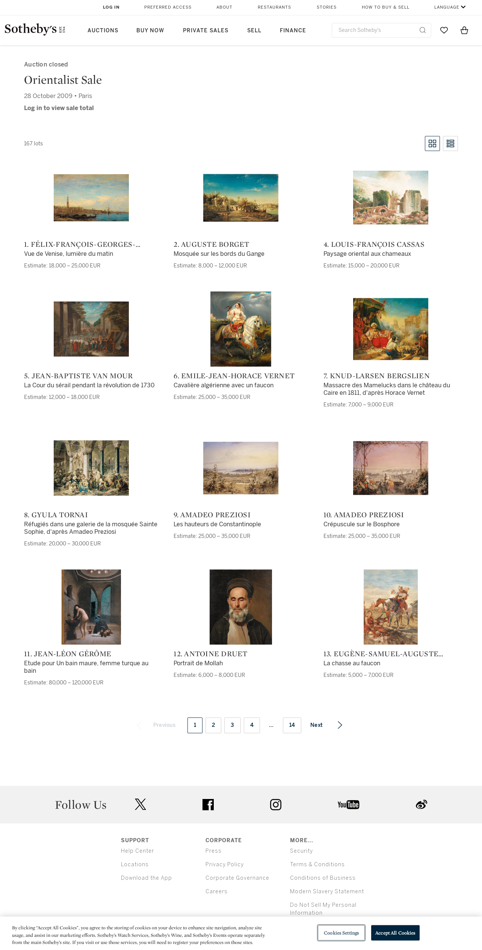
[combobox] (382, 30)
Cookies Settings (341, 932)
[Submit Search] (423, 30)
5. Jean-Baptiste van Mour (78, 375)
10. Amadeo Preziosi (363, 514)
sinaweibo (421, 804)
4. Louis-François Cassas (374, 244)
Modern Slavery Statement (327, 891)
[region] (241, 933)
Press (213, 851)
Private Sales (205, 30)
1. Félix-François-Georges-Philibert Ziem (80, 244)
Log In (111, 7)
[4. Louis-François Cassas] (390, 197)
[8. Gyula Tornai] (91, 468)
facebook (208, 804)
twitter (140, 804)
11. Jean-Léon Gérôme (67, 653)
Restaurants (274, 7)
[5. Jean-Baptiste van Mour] (91, 329)
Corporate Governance (237, 878)
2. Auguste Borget (211, 244)
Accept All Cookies (395, 932)
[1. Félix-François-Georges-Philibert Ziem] (91, 197)
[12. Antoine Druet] (240, 607)
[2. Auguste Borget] (240, 197)
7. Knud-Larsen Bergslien (376, 375)
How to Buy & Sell (385, 7)
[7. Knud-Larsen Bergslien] (390, 329)
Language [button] (446, 7)
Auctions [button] (103, 30)
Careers (216, 891)
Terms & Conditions (317, 864)
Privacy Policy (224, 864)
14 (292, 725)
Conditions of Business (323, 878)
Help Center (137, 851)
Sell (254, 30)
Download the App (146, 878)
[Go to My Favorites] (444, 30)
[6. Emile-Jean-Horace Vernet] (240, 329)
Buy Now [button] (150, 30)
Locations (135, 864)
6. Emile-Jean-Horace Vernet (234, 375)
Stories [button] (327, 7)
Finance (293, 30)
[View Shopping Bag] (464, 30)
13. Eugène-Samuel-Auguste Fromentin (380, 653)
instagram (275, 804)
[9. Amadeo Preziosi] (240, 468)
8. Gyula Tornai (56, 514)
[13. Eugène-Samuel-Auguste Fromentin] (390, 607)
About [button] (224, 7)
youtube (349, 804)
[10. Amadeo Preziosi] (390, 468)
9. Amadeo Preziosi (212, 514)
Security (301, 851)
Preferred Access (168, 7)
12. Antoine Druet (210, 653)
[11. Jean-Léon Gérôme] (91, 607)
